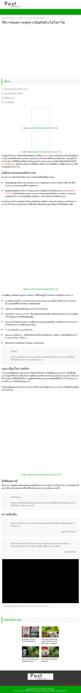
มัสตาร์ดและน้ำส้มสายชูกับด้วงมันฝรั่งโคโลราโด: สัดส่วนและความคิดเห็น (50, 641)
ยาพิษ (8, 330)
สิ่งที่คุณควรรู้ (8, 98)
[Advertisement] (40, 42)
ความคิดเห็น (8, 102)
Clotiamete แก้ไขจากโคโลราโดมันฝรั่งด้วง (29, 640)
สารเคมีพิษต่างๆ (8, 164)
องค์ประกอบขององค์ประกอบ (15, 89)
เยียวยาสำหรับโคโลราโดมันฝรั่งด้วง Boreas (30, 660)
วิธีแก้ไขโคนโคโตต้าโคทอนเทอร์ (49, 660)
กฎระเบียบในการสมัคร (12, 93)
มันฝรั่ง (45, 156)
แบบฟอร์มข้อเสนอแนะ (70, 684)
